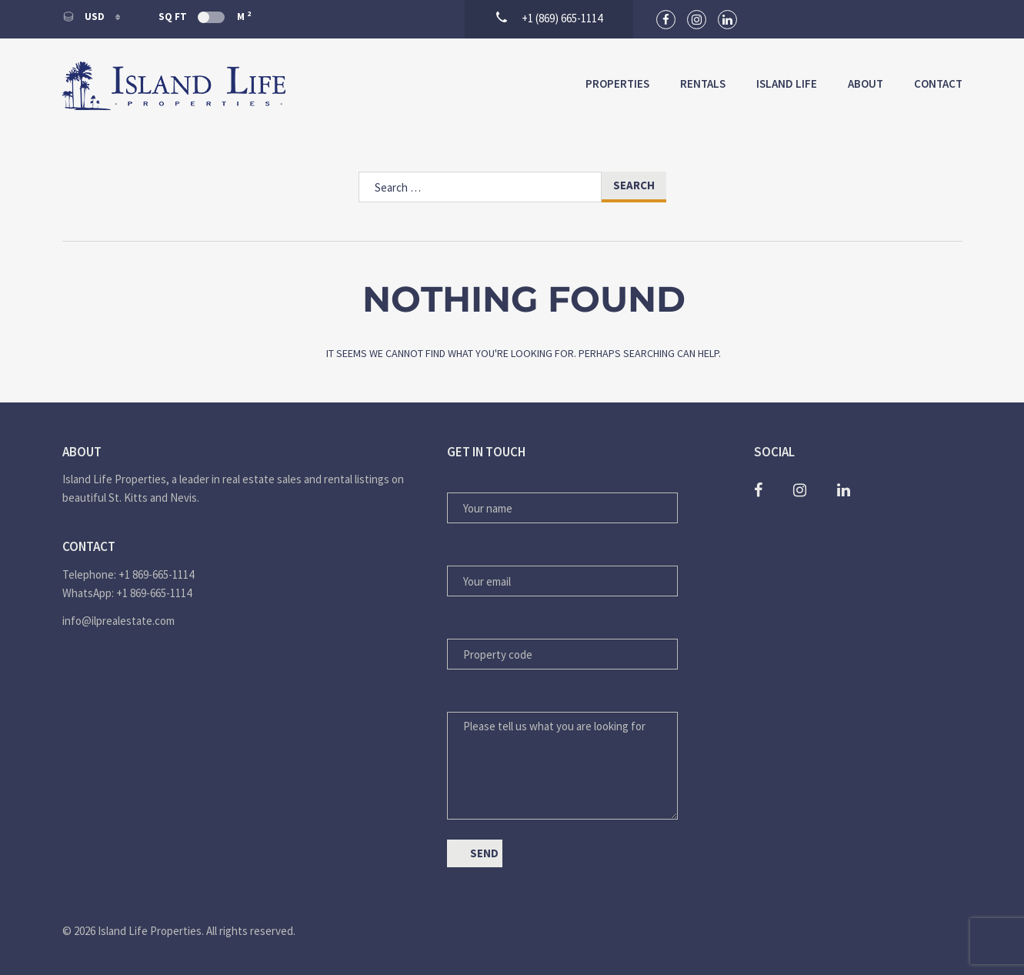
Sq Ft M (204, 16)
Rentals (702, 83)
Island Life (786, 83)
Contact (938, 83)
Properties (617, 83)
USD (84, 16)
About (865, 83)
